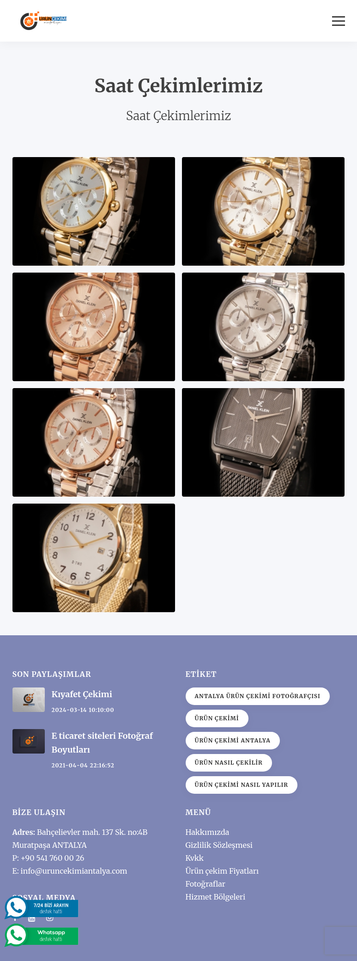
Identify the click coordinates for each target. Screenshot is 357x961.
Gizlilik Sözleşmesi (219, 845)
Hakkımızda (208, 832)
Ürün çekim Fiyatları (222, 871)
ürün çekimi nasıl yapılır (241, 784)
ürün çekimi (217, 718)
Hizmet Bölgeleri (216, 896)
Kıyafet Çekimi (82, 694)
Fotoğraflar (206, 883)
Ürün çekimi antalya (233, 740)
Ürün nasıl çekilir (229, 762)
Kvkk (195, 858)
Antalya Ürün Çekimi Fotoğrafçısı (258, 696)
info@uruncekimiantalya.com (74, 871)
